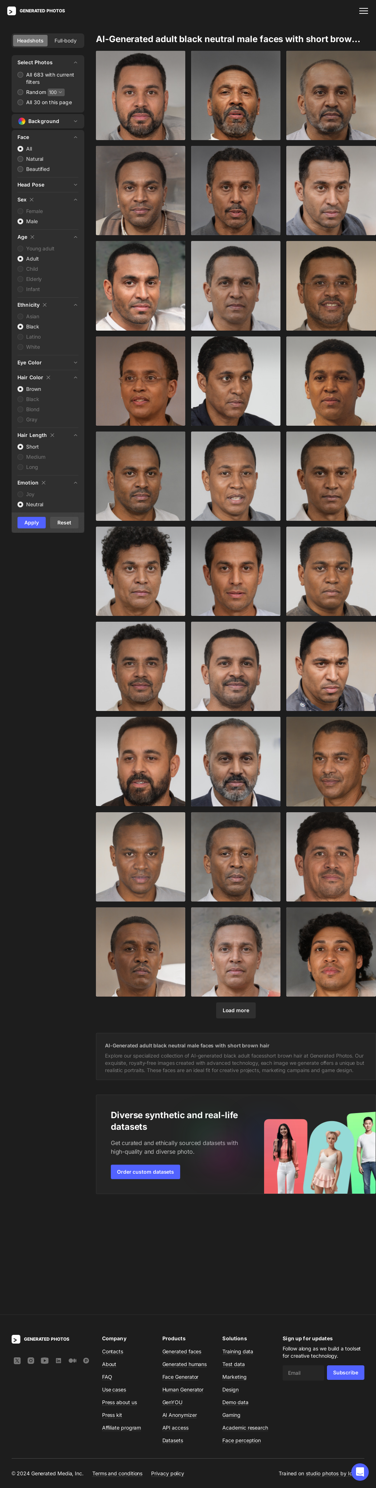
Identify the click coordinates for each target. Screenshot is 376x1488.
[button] (360, 1472)
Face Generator (180, 1271)
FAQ (107, 1271)
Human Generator (183, 1283)
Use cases (114, 1283)
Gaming (231, 1309)
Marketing (234, 1271)
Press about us (119, 1296)
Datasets (172, 1334)
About (109, 1258)
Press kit (112, 1309)
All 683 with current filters (50, 78)
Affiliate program (121, 1322)
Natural (34, 159)
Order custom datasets (145, 1172)
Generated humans (184, 1258)
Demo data (235, 1296)
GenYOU (172, 1296)
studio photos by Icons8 (335, 1367)
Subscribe (345, 1266)
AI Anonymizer (179, 1309)
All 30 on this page (49, 102)
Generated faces (182, 1245)
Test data (233, 1258)
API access (175, 1322)
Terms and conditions (117, 1367)
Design (230, 1283)
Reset (64, 522)
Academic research (245, 1322)
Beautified (38, 169)
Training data (237, 1245)
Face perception (241, 1334)
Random (36, 92)
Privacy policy (167, 1367)
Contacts (112, 1245)
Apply (31, 522)
